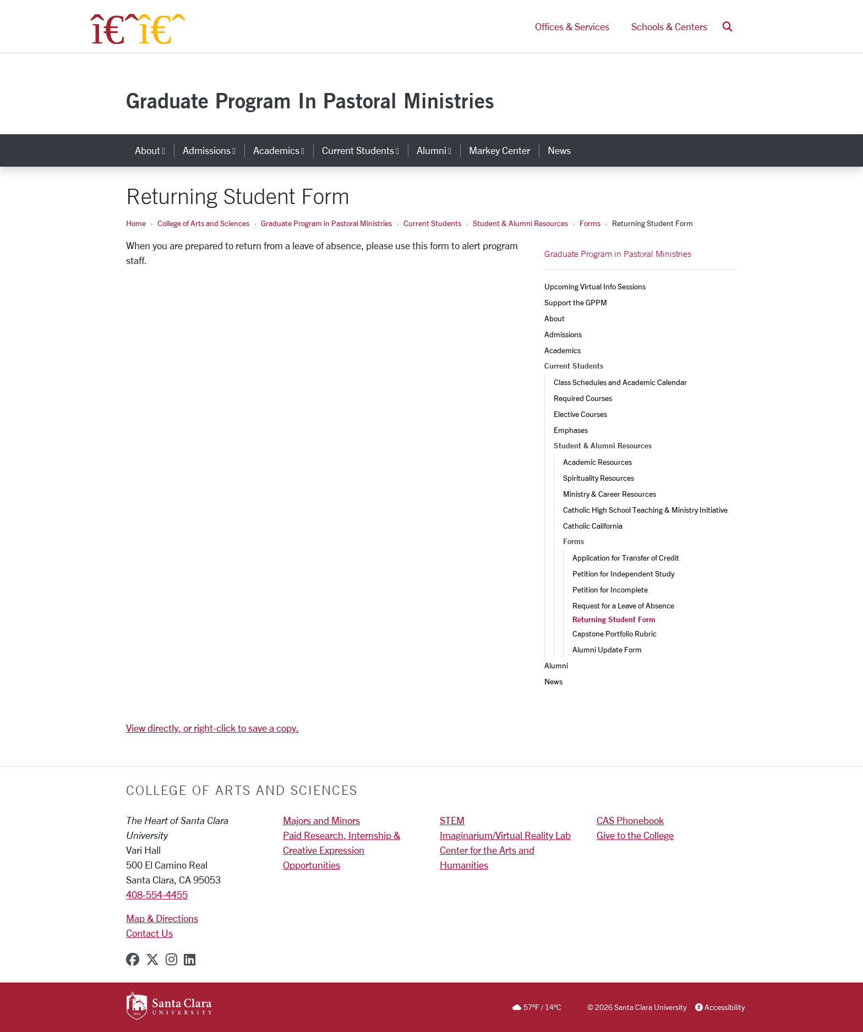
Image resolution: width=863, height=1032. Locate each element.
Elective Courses (580, 414)
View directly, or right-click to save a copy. (212, 727)
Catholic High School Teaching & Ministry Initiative (645, 509)
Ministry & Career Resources (609, 493)
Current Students (432, 223)
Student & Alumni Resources (520, 223)
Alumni (556, 665)
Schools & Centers (669, 26)
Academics (562, 350)
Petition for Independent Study (623, 573)
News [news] (559, 150)
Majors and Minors (321, 820)
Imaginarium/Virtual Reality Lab (505, 835)
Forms (590, 223)
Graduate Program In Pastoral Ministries (310, 100)
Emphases (571, 430)
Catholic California (592, 525)
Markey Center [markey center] (499, 150)
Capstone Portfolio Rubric (614, 633)
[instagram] (171, 959)
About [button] (154, 150)
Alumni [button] (438, 150)
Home (136, 223)
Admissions (563, 334)
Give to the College (635, 835)
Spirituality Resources (598, 477)
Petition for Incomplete (610, 589)
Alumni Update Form (607, 649)
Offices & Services (572, 26)
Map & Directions (162, 918)
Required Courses (583, 398)
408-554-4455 (157, 894)
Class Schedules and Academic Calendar (620, 382)
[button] (727, 27)
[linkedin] (189, 959)
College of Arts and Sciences (203, 223)
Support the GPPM (575, 302)
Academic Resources (597, 461)
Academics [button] (283, 150)
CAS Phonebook (630, 820)
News (553, 681)
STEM (452, 820)
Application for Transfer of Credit (625, 557)
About (554, 318)
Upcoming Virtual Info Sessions (595, 286)
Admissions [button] (213, 150)
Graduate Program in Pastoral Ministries (326, 223)
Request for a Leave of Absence (623, 605)
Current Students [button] (365, 150)
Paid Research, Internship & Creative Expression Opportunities (341, 850)
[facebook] (132, 959)
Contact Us (149, 932)
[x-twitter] (152, 959)
